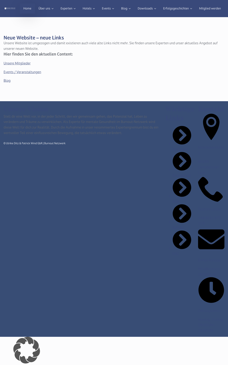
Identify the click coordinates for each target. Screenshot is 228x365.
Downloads (145, 8)
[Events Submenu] (114, 9)
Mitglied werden (210, 8)
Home (27, 8)
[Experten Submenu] (75, 9)
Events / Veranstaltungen (22, 72)
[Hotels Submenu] (95, 9)
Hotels (87, 8)
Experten (66, 8)
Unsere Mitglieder (17, 63)
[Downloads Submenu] (156, 9)
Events (106, 8)
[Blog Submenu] (130, 9)
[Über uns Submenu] (53, 9)
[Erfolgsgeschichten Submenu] (192, 9)
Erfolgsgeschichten (176, 8)
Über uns (44, 8)
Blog (124, 8)
